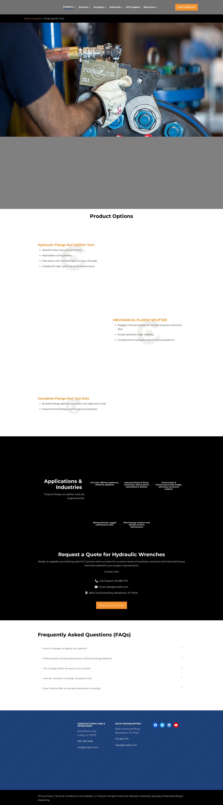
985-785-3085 (85, 741)
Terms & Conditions (66, 796)
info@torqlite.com (88, 747)
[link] (104, 469)
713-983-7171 (122, 739)
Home (27, 18)
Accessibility (86, 796)
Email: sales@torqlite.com (113, 587)
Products (36, 18)
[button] (111, 648)
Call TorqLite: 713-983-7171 (113, 581)
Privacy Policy (45, 796)
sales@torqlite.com (126, 745)
